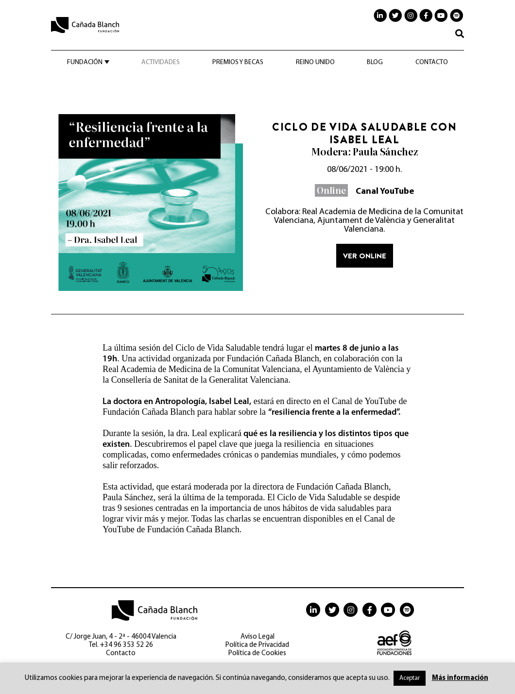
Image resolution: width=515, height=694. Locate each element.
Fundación (85, 62)
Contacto (431, 62)
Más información (460, 678)
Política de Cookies (257, 653)
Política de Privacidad (257, 645)
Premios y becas (237, 62)
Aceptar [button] (409, 678)
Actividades (160, 62)
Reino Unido (315, 62)
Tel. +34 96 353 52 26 (121, 645)
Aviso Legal (257, 637)
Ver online (364, 256)
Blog (375, 62)
